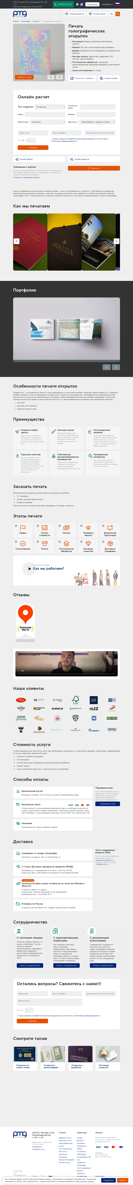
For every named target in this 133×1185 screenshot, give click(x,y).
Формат (71, 114)
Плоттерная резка (65, 1149)
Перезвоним (92, 5)
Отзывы (79, 1138)
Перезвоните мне (107, 804)
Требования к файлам (82, 1147)
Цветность (73, 122)
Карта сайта (99, 1176)
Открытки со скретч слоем (23, 1070)
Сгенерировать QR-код (84, 1158)
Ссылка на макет (72, 107)
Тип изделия (25, 107)
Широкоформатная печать (65, 1144)
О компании (81, 1151)
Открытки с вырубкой (77, 1070)
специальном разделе (103, 860)
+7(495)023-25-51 (101, 864)
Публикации (81, 1154)
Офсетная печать (65, 1140)
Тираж (20, 114)
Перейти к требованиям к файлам (27, 177)
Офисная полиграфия (66, 1160)
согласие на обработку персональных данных (76, 139)
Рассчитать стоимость (84, 78)
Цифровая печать (65, 1138)
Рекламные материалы (63, 1155)
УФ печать (63, 1151)
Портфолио (81, 1143)
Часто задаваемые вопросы (84, 1169)
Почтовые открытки (104, 1070)
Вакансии (80, 1140)
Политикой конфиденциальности (64, 141)
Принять (122, 1180)
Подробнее (108, 1180)
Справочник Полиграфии (81, 1164)
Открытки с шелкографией (51, 1070)
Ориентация (23, 122)
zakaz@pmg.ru (107, 4)
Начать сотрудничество (30, 968)
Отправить (33, 148)
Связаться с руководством (82, 1175)
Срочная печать (64, 1162)
